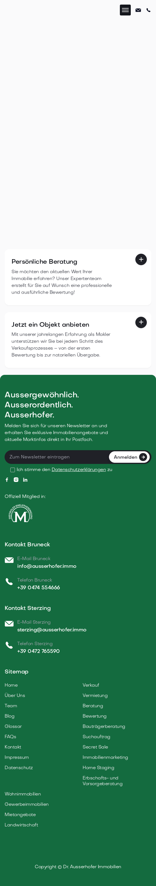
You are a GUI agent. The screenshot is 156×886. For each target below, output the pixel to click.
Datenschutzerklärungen (79, 470)
